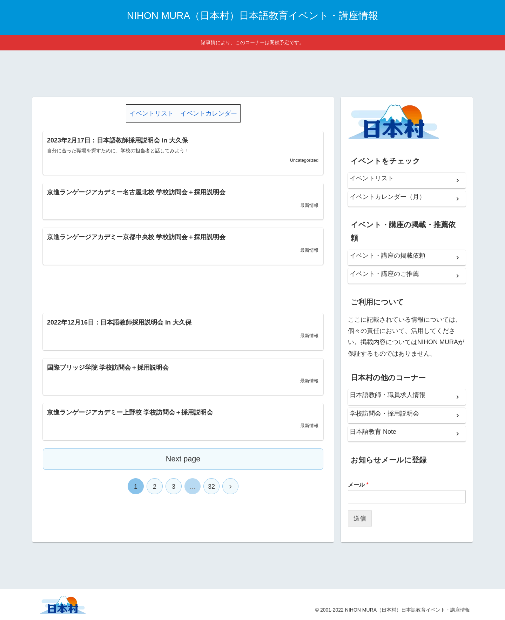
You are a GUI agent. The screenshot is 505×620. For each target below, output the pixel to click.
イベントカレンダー (208, 113)
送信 (360, 518)
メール (358, 485)
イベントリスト (151, 113)
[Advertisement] (252, 72)
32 (211, 486)
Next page (183, 458)
